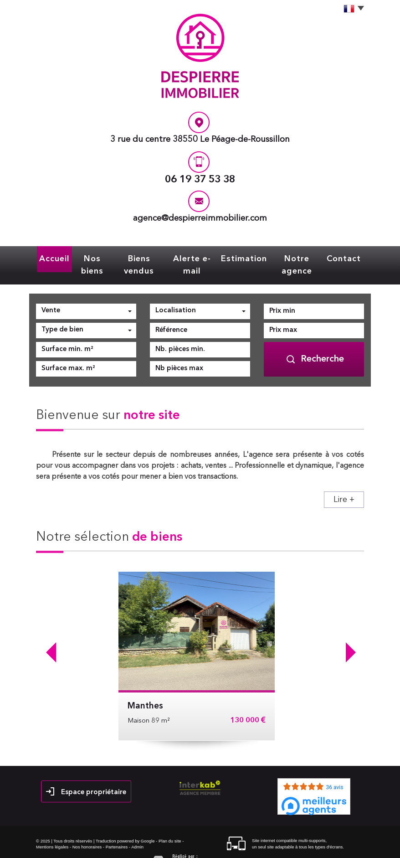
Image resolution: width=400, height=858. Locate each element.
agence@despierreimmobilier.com (200, 218)
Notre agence (298, 257)
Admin (137, 831)
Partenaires (117, 831)
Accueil (53, 257)
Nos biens (91, 257)
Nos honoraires (87, 831)
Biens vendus (140, 257)
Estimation (245, 257)
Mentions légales (52, 831)
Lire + (343, 485)
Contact (345, 257)
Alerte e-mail (195, 257)
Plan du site (170, 825)
